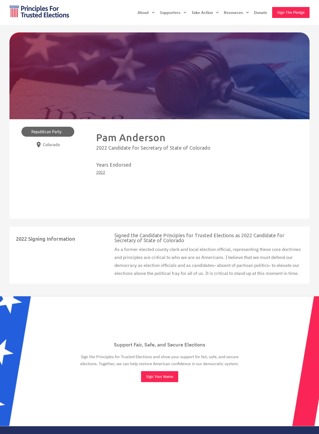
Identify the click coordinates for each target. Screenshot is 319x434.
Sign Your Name (159, 376)
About (143, 12)
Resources (233, 12)
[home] (49, 12)
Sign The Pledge (291, 12)
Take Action (202, 12)
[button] (146, 12)
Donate (260, 12)
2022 (100, 172)
